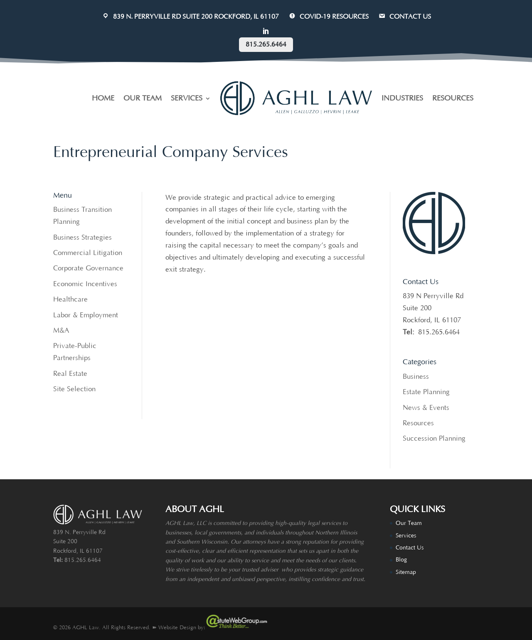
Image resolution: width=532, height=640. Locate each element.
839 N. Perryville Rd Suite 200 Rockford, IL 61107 (190, 16)
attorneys (254, 542)
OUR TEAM (142, 98)
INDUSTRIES (402, 98)
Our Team (409, 523)
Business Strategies (82, 237)
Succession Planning (434, 438)
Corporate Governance (88, 268)
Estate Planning (426, 392)
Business (416, 376)
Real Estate (70, 374)
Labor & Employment (85, 315)
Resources (418, 423)
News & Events (426, 408)
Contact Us (410, 547)
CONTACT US (404, 16)
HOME (103, 98)
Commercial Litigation (87, 253)
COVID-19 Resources (328, 16)
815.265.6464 (266, 44)
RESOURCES (452, 98)
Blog (401, 560)
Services (406, 535)
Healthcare (70, 299)
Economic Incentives (85, 284)
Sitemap (406, 572)
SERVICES (186, 98)
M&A (61, 330)
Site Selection (74, 389)
